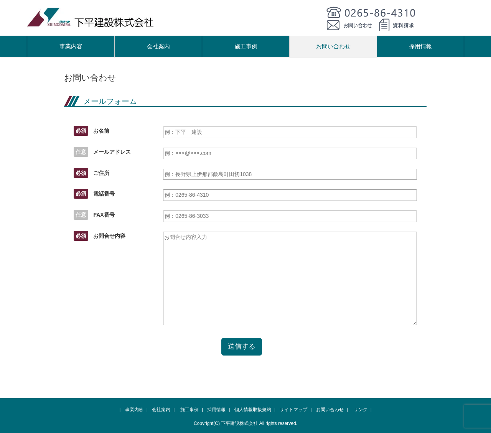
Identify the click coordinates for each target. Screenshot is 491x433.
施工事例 (245, 46)
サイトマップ (293, 409)
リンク (360, 409)
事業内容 (70, 46)
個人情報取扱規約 (252, 409)
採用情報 (420, 46)
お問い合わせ (333, 46)
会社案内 (158, 46)
